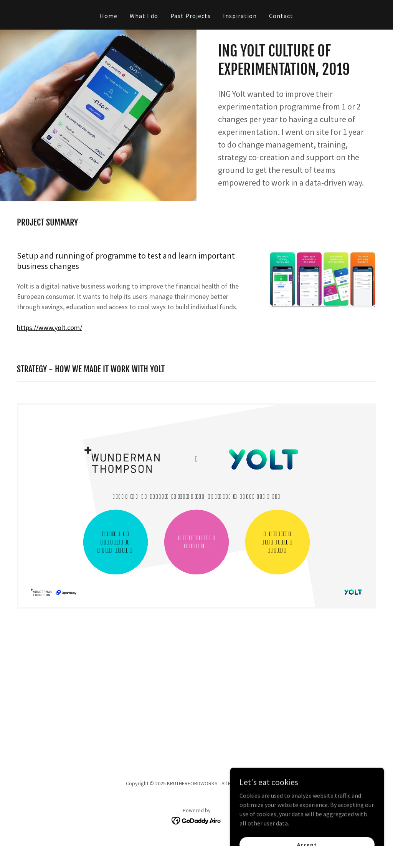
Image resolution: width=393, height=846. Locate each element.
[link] (197, 820)
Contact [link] (281, 16)
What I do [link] (144, 16)
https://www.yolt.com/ (49, 327)
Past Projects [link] (190, 16)
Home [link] (108, 16)
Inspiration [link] (240, 16)
